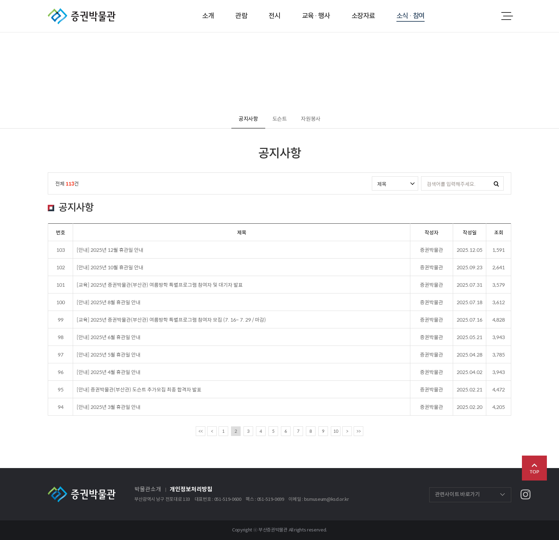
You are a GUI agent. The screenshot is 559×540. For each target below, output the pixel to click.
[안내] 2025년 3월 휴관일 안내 (108, 407)
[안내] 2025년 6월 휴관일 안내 (108, 337)
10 (335, 431)
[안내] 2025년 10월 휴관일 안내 (110, 267)
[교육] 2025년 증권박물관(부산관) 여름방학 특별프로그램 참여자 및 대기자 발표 (160, 285)
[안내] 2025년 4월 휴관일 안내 (108, 372)
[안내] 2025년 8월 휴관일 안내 (108, 302)
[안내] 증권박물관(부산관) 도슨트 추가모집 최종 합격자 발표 (139, 389)
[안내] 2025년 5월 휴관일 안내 (108, 354)
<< (201, 431)
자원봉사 (310, 119)
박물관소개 (147, 489)
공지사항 (248, 119)
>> (359, 431)
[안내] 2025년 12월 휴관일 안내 (110, 250)
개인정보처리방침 (191, 489)
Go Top (534, 468)
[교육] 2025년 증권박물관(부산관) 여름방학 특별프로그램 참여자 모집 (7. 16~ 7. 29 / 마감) (171, 319)
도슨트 (279, 119)
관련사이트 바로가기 (457, 495)
